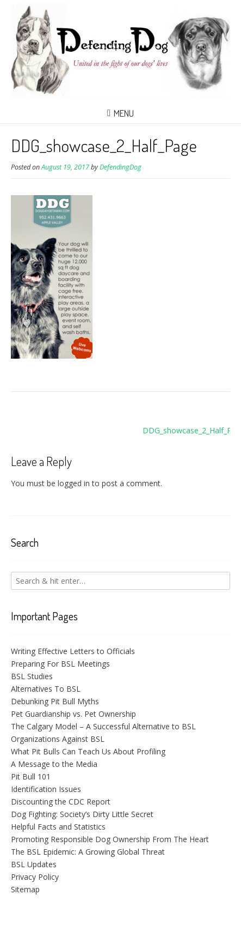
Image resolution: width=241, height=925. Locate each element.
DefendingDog (120, 167)
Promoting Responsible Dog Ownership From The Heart (110, 839)
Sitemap (25, 889)
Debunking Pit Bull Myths (55, 701)
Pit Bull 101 (31, 776)
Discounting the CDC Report (60, 801)
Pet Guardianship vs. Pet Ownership (73, 714)
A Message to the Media (54, 764)
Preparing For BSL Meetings (60, 663)
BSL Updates (34, 864)
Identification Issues (46, 789)
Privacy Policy (35, 877)
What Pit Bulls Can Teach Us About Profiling (88, 751)
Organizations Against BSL (57, 739)
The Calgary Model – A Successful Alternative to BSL (103, 726)
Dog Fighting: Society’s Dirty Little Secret (82, 814)
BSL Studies (32, 676)
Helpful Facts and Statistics (58, 826)
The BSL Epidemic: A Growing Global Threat (88, 852)
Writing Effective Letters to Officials (73, 651)
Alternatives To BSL (46, 689)
